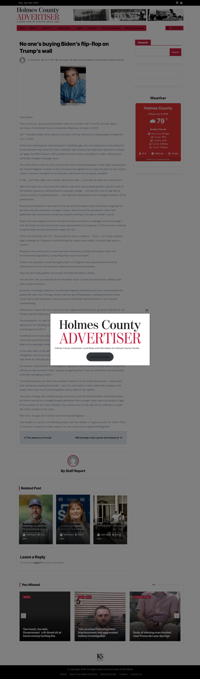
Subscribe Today (100, 357)
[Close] (147, 310)
